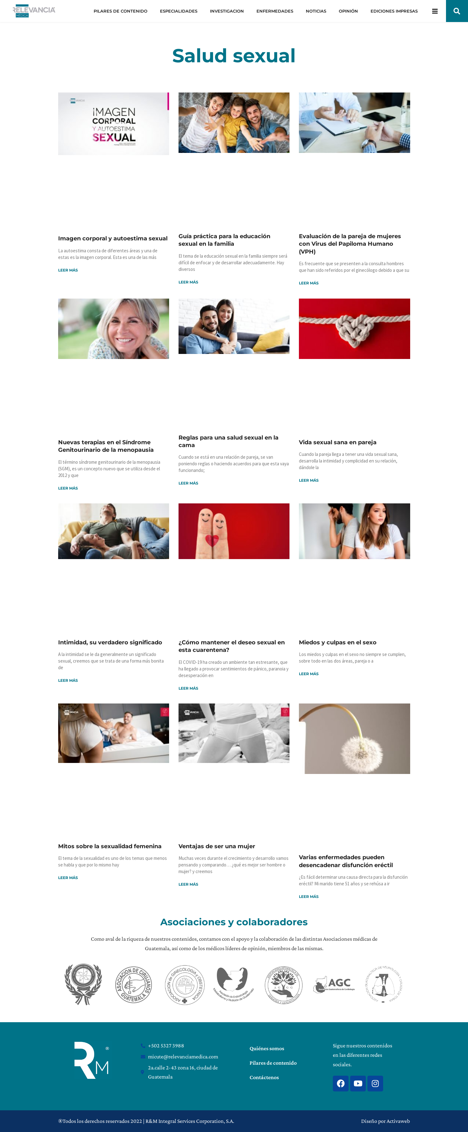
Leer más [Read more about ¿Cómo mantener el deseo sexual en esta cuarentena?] (188, 688)
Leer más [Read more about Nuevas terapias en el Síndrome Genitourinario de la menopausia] (68, 488)
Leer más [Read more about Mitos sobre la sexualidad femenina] (68, 877)
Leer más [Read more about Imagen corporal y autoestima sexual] (68, 270)
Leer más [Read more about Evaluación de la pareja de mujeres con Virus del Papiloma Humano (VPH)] (309, 283)
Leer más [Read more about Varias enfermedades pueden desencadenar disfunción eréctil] (309, 896)
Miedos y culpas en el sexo (338, 642)
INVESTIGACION (227, 11)
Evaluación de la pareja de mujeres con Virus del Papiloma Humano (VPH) (350, 244)
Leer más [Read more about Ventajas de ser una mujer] (188, 884)
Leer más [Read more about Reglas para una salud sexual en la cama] (188, 483)
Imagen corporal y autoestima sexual (113, 238)
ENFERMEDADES (274, 11)
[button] (457, 11)
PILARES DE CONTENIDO (120, 11)
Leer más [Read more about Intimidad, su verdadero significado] (68, 680)
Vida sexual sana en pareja (338, 442)
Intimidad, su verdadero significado (110, 642)
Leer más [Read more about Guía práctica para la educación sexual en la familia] (188, 282)
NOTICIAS (316, 11)
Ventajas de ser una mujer (217, 846)
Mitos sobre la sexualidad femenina (110, 846)
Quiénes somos (267, 1048)
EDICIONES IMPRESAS (394, 11)
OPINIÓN (348, 11)
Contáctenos (264, 1077)
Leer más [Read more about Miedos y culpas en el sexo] (309, 673)
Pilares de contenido (273, 1063)
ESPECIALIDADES (178, 11)
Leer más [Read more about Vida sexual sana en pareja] (309, 480)
